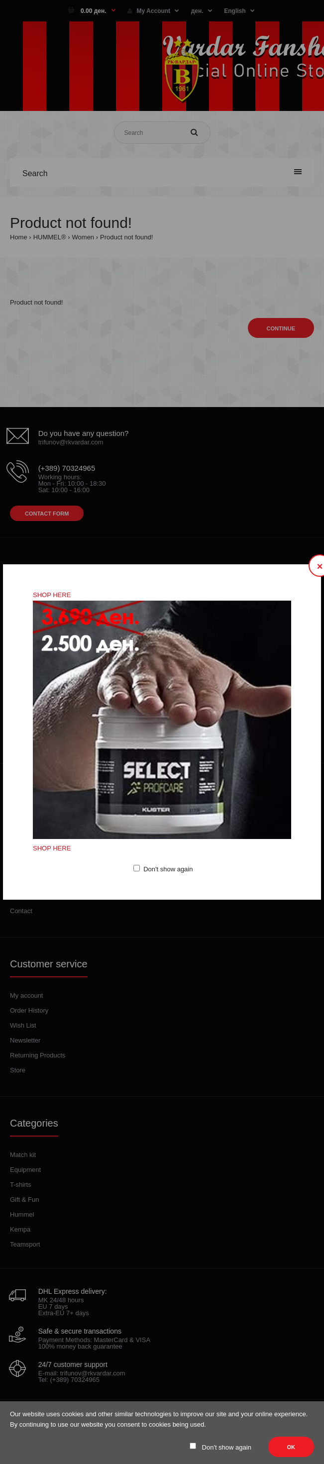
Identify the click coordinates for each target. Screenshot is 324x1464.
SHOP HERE (52, 595)
